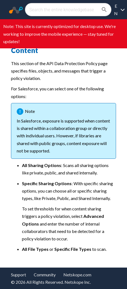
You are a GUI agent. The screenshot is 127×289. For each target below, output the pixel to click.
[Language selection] (119, 9)
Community (45, 274)
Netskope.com (77, 274)
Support (18, 274)
